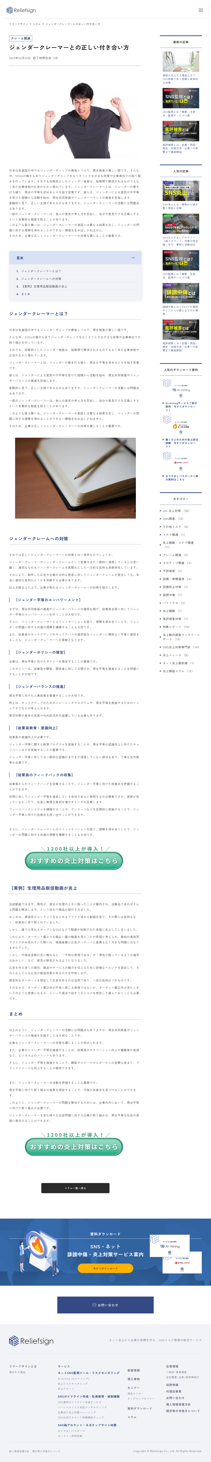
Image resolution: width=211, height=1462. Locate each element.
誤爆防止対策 (176, 587)
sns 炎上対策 (177, 510)
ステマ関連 (175, 534)
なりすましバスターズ (71, 1431)
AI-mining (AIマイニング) (73, 1378)
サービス (64, 1366)
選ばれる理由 (17, 1372)
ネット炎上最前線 (179, 663)
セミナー (134, 1387)
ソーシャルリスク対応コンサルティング (82, 1407)
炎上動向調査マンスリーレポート (181, 637)
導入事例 (134, 1378)
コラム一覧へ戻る (75, 1188)
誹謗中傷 (173, 595)
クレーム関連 (176, 555)
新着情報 (134, 1370)
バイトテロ (175, 603)
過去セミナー (136, 1393)
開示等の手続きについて (182, 1410)
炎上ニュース (176, 655)
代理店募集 (174, 1391)
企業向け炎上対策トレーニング (77, 1412)
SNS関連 (174, 518)
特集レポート (177, 627)
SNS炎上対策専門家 (182, 647)
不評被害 (173, 571)
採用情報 (172, 1384)
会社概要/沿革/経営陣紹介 (182, 1377)
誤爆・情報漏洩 (178, 579)
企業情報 (172, 1366)
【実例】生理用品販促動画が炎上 (44, 286)
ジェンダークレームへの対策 (41, 278)
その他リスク (176, 526)
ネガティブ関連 (178, 563)
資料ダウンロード (140, 1408)
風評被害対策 (176, 619)
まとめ (25, 294)
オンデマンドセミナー (141, 1398)
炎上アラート (66, 1389)
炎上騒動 (173, 611)
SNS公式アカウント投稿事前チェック (81, 1417)
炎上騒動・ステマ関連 (178, 544)
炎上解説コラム (179, 671)
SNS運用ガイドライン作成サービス (79, 1402)
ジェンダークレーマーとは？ (41, 271)
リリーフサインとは (23, 1366)
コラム (132, 1417)
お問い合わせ (175, 1397)
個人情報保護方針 (178, 1404)
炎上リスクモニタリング (73, 1383)
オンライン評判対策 (70, 1436)
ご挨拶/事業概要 (176, 1372)
